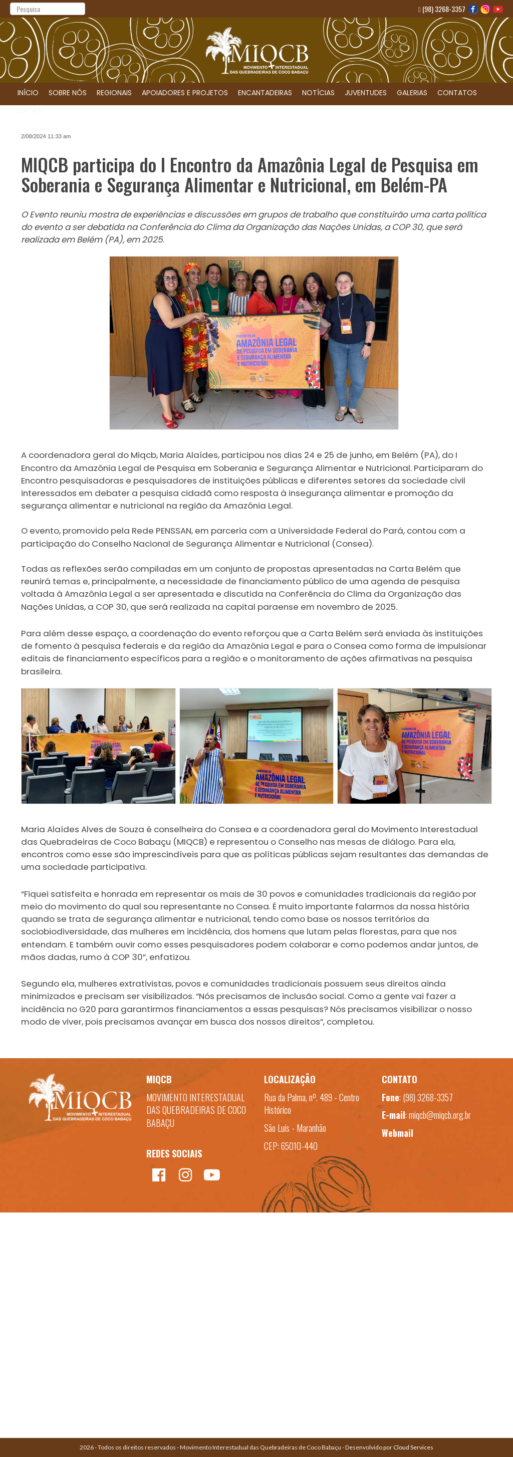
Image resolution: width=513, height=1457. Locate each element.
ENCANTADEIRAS (265, 93)
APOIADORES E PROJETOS (185, 93)
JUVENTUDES (366, 93)
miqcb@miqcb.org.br (440, 1114)
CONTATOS (457, 93)
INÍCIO (28, 93)
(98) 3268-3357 (441, 9)
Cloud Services (413, 1447)
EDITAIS (30, 110)
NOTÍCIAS (318, 93)
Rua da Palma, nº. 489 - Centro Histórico (311, 1104)
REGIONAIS (114, 93)
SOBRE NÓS (68, 93)
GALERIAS (412, 93)
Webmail (397, 1132)
